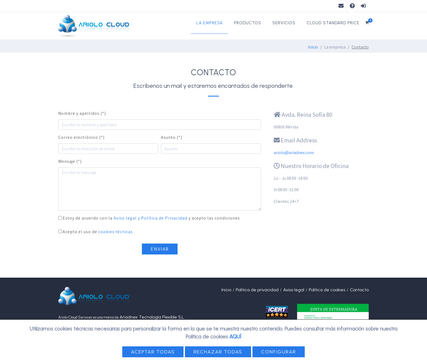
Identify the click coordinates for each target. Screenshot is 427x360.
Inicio (313, 47)
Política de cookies (327, 289)
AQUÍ (235, 337)
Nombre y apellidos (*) (82, 113)
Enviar (160, 249)
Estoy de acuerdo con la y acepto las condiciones (151, 218)
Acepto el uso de (98, 232)
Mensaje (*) (70, 161)
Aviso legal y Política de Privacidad (150, 218)
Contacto (359, 289)
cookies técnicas (115, 232)
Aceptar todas (153, 352)
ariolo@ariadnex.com (294, 152)
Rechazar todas (218, 352)
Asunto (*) (171, 137)
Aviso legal (293, 289)
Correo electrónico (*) (81, 137)
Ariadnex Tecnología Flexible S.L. (152, 317)
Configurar (278, 352)
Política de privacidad (257, 289)
